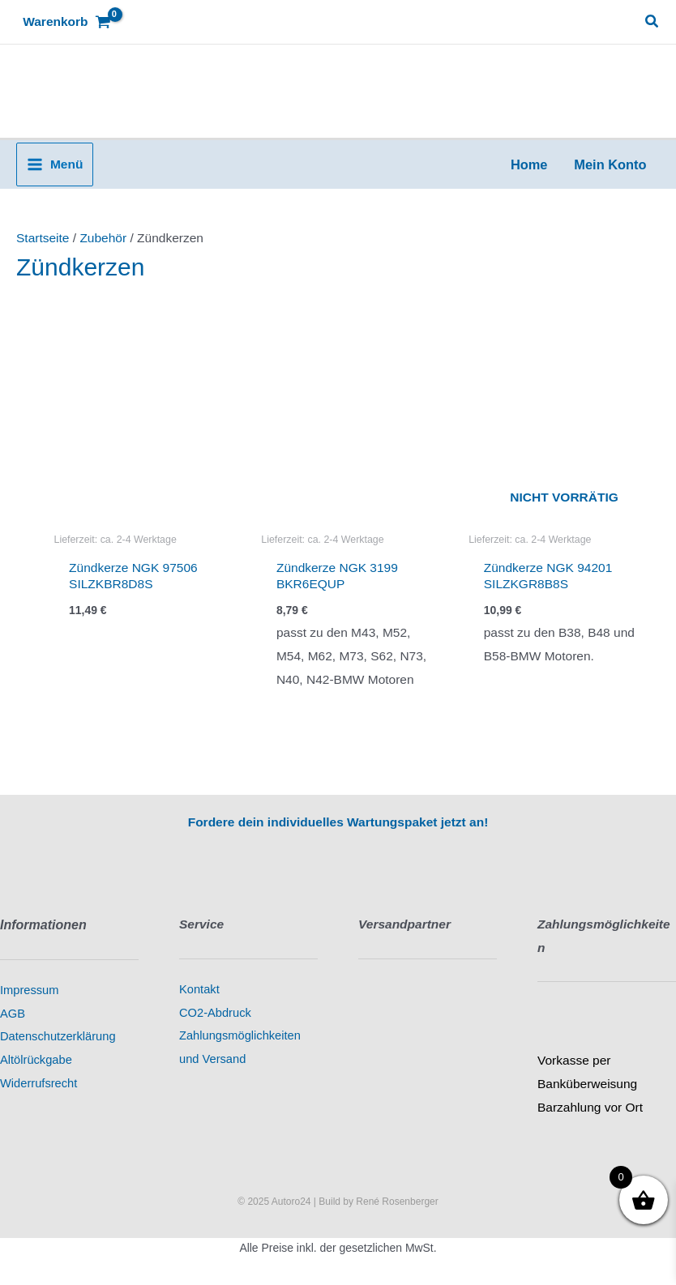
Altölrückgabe (36, 1059)
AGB (12, 1013)
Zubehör (102, 238)
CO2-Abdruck (215, 1012)
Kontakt (199, 989)
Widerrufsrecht (38, 1083)
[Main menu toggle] (54, 164)
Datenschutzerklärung (58, 1036)
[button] (652, 21)
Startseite (42, 238)
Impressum (29, 990)
